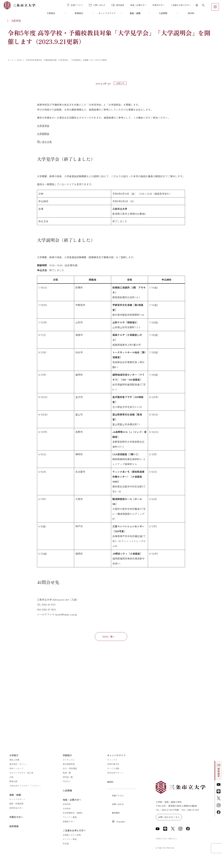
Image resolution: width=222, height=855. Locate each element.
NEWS (191, 13)
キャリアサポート (17, 799)
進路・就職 (135, 13)
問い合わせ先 (44, 141)
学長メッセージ (16, 768)
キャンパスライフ (107, 13)
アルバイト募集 (70, 817)
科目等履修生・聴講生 (73, 812)
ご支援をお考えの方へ (181, 5)
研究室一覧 (68, 777)
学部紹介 (79, 13)
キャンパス (112, 759)
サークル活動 (113, 768)
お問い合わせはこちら (169, 817)
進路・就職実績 (16, 803)
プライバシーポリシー (166, 838)
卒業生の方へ (158, 5)
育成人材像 (14, 759)
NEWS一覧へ (109, 636)
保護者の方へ (69, 821)
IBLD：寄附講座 (70, 768)
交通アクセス (75, 5)
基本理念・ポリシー (18, 764)
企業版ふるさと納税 (72, 834)
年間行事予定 (113, 764)
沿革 (11, 777)
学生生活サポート (115, 772)
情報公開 (13, 781)
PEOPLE (66, 781)
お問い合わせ (97, 5)
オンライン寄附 (70, 839)
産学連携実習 (69, 764)
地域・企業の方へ (138, 5)
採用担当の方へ (16, 807)
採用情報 (13, 826)
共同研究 (67, 804)
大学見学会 (43, 125)
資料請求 (117, 5)
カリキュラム (69, 759)
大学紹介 (51, 13)
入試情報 (163, 13)
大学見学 (67, 808)
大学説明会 (43, 133)
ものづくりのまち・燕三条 (21, 772)
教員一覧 (67, 772)
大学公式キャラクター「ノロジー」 (25, 785)
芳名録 (66, 843)
